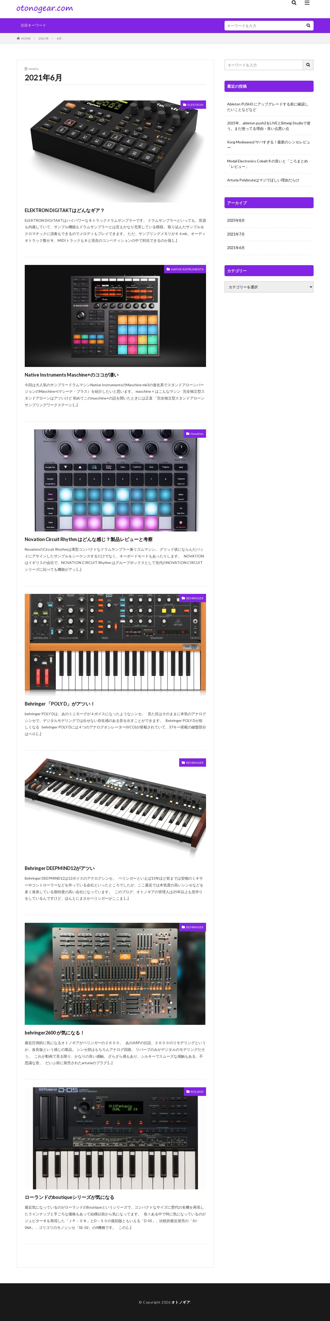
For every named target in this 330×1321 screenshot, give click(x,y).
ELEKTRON (193, 105)
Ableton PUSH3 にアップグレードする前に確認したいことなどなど (267, 107)
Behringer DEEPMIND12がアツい (73, 867)
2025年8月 (236, 220)
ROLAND (195, 1092)
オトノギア (180, 1302)
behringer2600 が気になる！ (66, 1032)
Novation (196, 434)
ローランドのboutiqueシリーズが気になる (86, 1196)
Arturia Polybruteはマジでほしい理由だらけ (263, 180)
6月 (59, 38)
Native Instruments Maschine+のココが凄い (88, 374)
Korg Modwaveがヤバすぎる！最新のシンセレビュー (268, 145)
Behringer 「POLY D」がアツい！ (73, 703)
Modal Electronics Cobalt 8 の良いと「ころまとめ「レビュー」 (267, 164)
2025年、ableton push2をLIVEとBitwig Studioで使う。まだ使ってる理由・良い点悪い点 (268, 126)
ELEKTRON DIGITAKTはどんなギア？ (79, 209)
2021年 (44, 38)
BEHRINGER (193, 598)
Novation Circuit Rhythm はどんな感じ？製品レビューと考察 (112, 538)
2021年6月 (236, 247)
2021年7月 (236, 234)
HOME (26, 38)
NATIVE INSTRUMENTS (183, 269)
